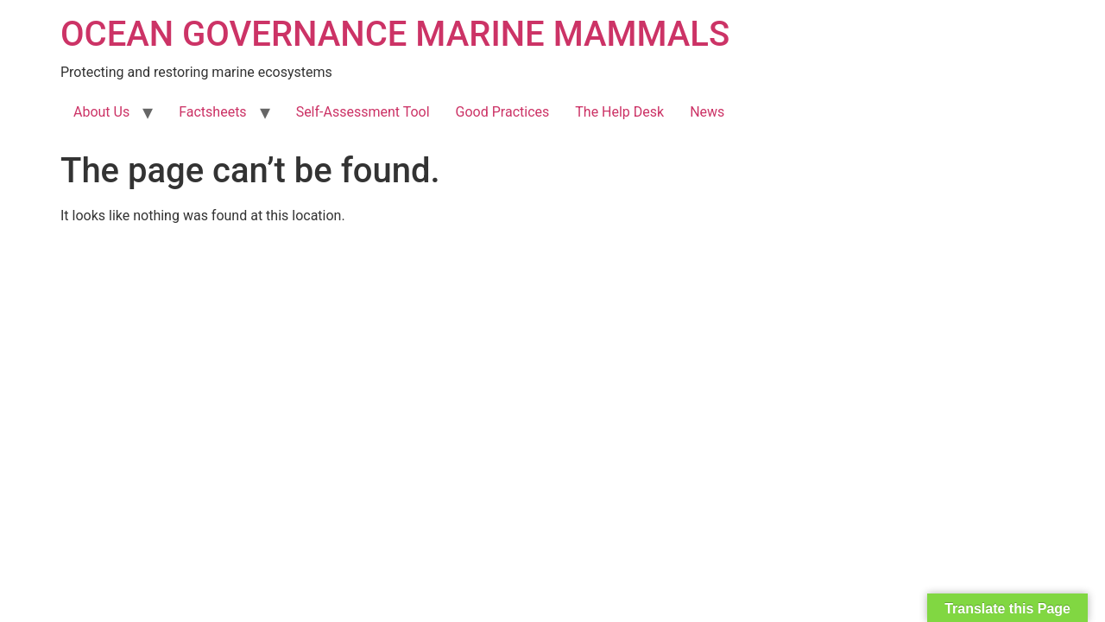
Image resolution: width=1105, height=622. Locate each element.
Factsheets (212, 112)
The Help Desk (619, 112)
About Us (101, 112)
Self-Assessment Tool (363, 112)
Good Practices (503, 112)
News (707, 112)
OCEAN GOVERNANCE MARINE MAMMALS (394, 34)
